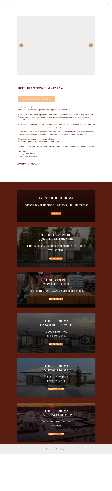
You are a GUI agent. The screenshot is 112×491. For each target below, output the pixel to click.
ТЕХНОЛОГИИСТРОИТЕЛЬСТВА (56, 302)
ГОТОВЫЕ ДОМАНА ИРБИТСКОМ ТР (56, 399)
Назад (7, 4)
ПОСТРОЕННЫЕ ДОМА (56, 204)
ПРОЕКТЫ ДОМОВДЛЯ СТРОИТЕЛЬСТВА (56, 251)
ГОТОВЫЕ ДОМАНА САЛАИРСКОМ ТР (56, 448)
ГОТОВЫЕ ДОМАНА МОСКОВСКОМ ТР (56, 350)
